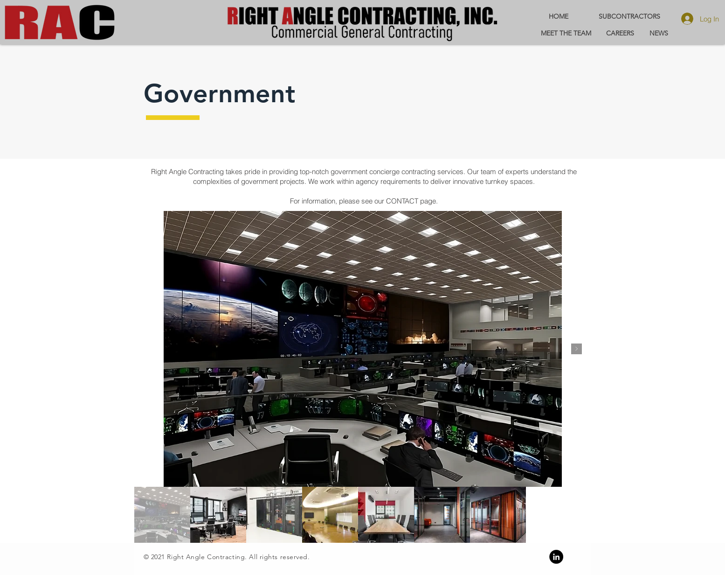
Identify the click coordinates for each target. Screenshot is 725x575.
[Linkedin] (556, 557)
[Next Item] (576, 349)
